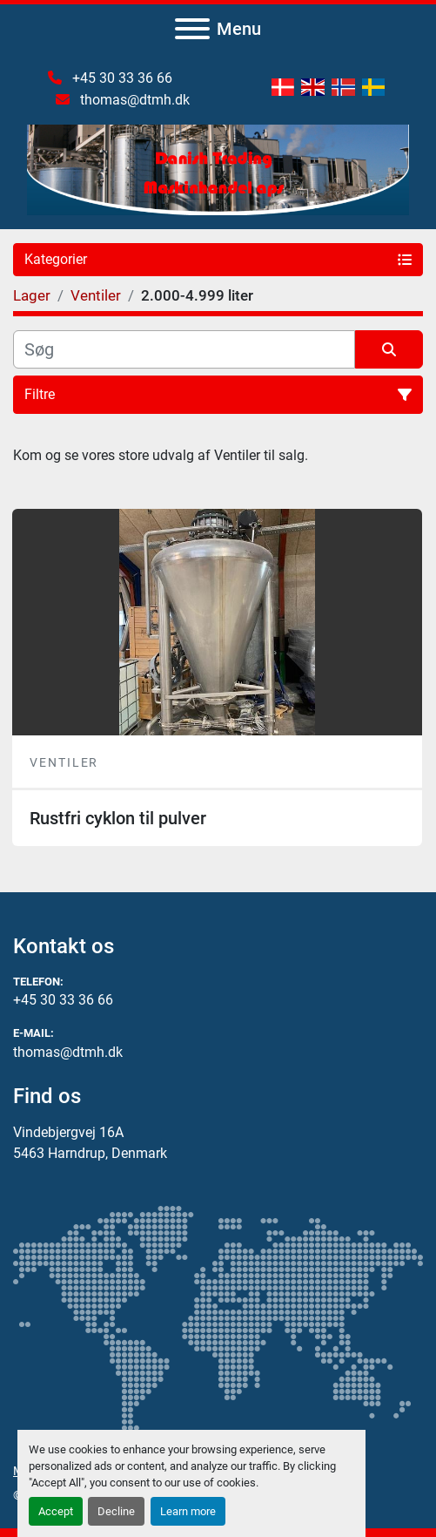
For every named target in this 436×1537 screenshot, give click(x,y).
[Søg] (184, 349)
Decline (116, 1511)
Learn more (188, 1511)
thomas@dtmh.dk (133, 99)
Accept (55, 1511)
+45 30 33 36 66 (120, 78)
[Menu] (192, 28)
